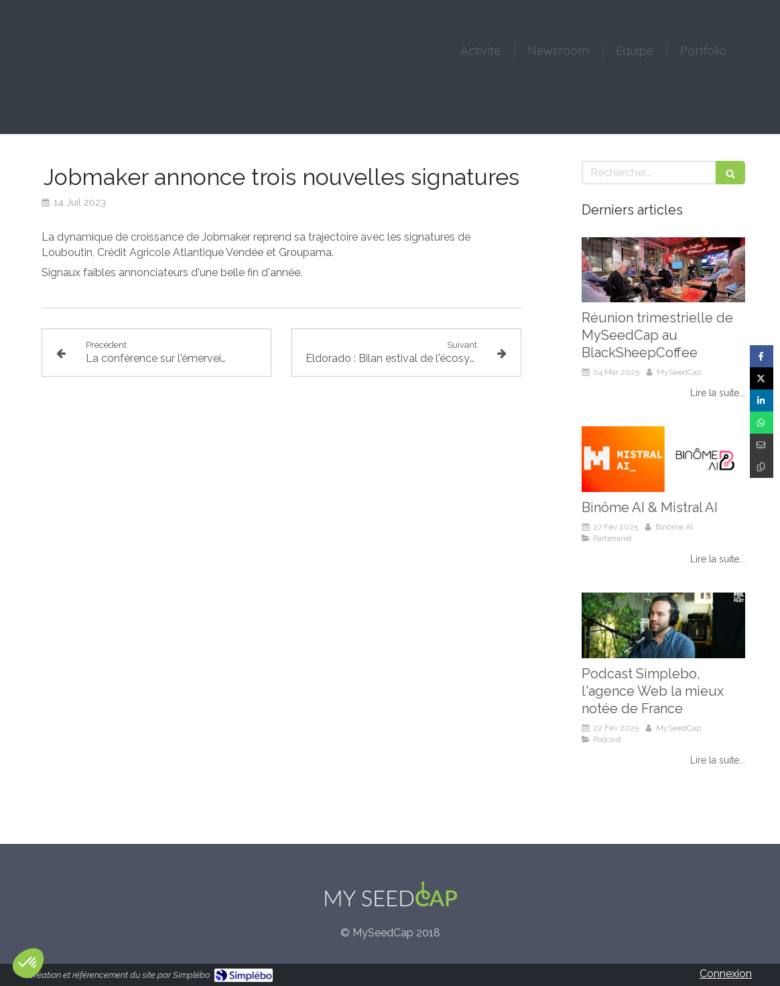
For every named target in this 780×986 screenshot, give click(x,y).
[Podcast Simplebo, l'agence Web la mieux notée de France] (663, 625)
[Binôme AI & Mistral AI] (663, 459)
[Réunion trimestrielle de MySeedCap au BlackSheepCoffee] (663, 270)
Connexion (726, 973)
